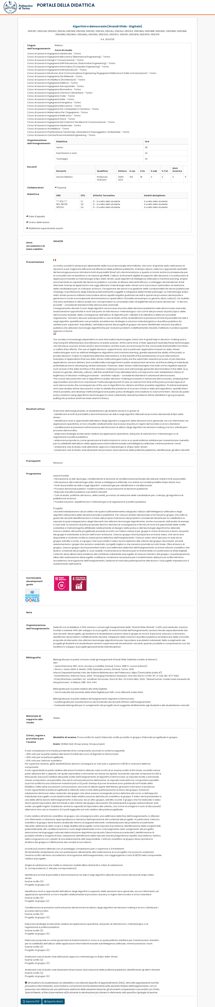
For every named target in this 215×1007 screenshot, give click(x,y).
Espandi (60, 187)
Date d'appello (37, 216)
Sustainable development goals (34, 581)
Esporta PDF (31, 1001)
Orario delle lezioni (39, 222)
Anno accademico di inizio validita (35, 246)
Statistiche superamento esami (46, 228)
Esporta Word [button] (53, 1001)
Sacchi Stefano (64, 176)
